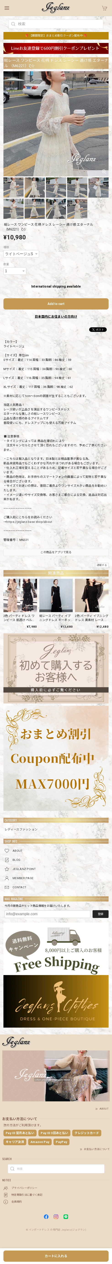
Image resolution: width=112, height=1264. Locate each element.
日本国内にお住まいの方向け (56, 316)
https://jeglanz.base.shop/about (29, 522)
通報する (102, 565)
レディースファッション (21, 829)
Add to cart (56, 304)
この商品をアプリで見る (55, 552)
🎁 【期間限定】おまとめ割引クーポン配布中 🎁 (56, 35)
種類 (6, 247)
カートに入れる (56, 1256)
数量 (6, 264)
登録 (100, 914)
